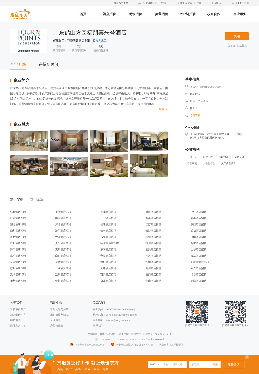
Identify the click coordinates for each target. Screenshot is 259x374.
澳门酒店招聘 (63, 230)
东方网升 (92, 334)
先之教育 (160, 334)
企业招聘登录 (149, 3)
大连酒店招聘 (63, 236)
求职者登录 (186, 3)
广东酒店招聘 (18, 218)
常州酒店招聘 (18, 236)
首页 (83, 14)
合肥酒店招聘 (198, 243)
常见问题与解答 (59, 309)
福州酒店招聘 (153, 236)
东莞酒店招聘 (108, 236)
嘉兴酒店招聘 (153, 249)
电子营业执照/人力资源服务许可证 (131, 344)
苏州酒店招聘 (18, 268)
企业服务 (239, 14)
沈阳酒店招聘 (153, 261)
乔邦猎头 (148, 334)
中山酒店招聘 (153, 280)
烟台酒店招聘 (198, 274)
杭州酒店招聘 (153, 243)
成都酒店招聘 (198, 230)
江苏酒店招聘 (153, 224)
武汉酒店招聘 (198, 268)
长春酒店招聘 (108, 230)
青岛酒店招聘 (198, 255)
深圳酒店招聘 (108, 261)
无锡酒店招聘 (18, 274)
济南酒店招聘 (108, 249)
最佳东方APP (17, 325)
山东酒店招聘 (63, 218)
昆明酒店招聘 (18, 255)
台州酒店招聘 (153, 268)
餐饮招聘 (135, 14)
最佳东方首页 (121, 3)
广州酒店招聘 (18, 243)
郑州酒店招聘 (108, 280)
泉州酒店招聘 (63, 261)
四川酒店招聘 (18, 230)
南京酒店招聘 (63, 255)
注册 (163, 3)
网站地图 (15, 320)
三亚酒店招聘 (63, 268)
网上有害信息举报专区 (171, 344)
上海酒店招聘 (63, 211)
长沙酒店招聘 (153, 230)
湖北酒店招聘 (18, 224)
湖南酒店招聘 (198, 218)
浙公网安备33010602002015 (87, 344)
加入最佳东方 (18, 314)
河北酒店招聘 (63, 224)
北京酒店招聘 (18, 211)
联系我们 (98, 325)
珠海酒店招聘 (198, 280)
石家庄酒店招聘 (200, 261)
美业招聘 (161, 14)
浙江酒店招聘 (198, 211)
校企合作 (213, 14)
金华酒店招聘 (198, 249)
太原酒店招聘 (108, 268)
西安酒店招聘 (108, 274)
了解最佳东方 (18, 309)
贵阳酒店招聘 (63, 243)
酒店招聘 (109, 14)
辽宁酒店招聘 (108, 218)
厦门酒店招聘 (153, 274)
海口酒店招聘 (18, 249)
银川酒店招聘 (63, 280)
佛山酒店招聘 (198, 236)
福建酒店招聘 (108, 224)
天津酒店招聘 (108, 211)
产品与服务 (56, 325)
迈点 (169, 334)
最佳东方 (136, 334)
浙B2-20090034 (103, 339)
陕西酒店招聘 (198, 224)
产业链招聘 (187, 14)
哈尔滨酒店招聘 (109, 243)
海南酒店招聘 (153, 218)
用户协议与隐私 (59, 314)
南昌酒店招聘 (153, 255)
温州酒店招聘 (63, 274)
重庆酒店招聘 (153, 211)
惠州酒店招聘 (63, 249)
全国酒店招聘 (18, 261)
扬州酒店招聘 (18, 280)
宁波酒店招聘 (108, 255)
